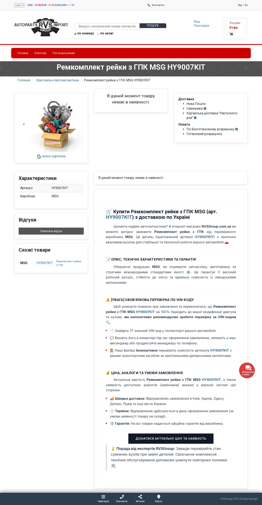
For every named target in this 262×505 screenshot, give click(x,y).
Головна (22, 53)
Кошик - (235, 28)
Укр (240, 5)
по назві (105, 33)
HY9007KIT (44, 263)
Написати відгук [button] (51, 231)
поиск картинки (51, 156)
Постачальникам (63, 53)
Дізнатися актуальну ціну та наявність (171, 438)
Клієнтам (40, 53)
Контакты (156, 5)
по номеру (84, 33)
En (246, 5)
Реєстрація (201, 25)
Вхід (197, 21)
